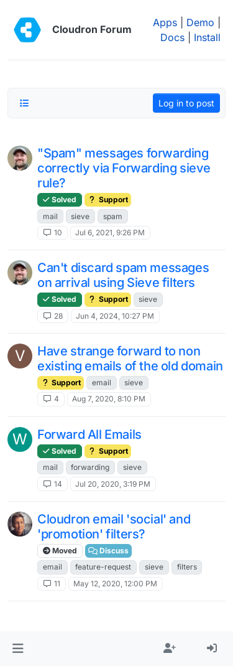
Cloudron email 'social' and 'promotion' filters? (113, 527)
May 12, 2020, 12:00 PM (115, 583)
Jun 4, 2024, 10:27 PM (115, 316)
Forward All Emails (89, 434)
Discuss (108, 550)
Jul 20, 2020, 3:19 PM (112, 484)
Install (207, 37)
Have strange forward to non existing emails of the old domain (130, 358)
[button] (17, 648)
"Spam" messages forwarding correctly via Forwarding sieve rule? (124, 168)
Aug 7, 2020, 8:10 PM (108, 398)
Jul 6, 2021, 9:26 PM (110, 232)
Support (108, 199)
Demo (200, 22)
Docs (172, 37)
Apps (165, 22)
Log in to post (186, 103)
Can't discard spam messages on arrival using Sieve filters (123, 275)
